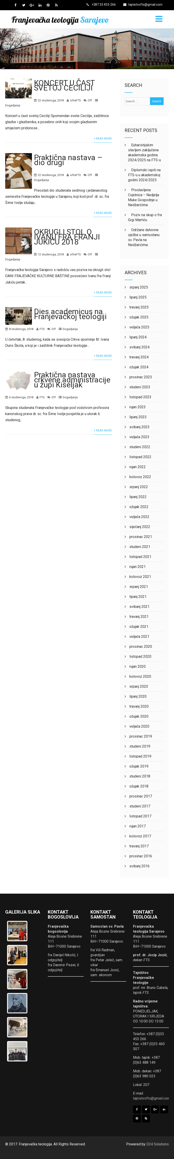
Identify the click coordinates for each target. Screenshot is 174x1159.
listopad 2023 (140, 397)
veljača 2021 (139, 636)
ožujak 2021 (138, 626)
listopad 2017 (140, 816)
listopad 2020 (140, 656)
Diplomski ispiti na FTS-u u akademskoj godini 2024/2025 (144, 175)
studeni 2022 (139, 447)
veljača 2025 (139, 327)
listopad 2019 (140, 756)
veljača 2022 (139, 517)
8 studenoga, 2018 (21, 329)
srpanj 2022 (138, 487)
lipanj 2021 (138, 596)
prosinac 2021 (140, 537)
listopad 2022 (140, 457)
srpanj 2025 (138, 287)
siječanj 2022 (139, 527)
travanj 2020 (139, 706)
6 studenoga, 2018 (21, 397)
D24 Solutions (157, 1144)
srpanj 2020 (138, 686)
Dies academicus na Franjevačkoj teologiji (70, 314)
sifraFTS (75, 100)
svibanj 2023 (139, 427)
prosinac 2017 (140, 796)
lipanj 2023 (138, 417)
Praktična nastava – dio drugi (68, 160)
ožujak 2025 (138, 317)
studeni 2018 (139, 776)
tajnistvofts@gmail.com (142, 4)
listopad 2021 (140, 557)
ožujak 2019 (138, 766)
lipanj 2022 (138, 497)
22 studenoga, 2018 (51, 100)
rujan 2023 (137, 407)
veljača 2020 (139, 726)
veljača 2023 (139, 437)
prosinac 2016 (140, 856)
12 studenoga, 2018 (51, 254)
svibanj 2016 (139, 866)
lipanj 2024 (138, 337)
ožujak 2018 (138, 786)
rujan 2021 (137, 567)
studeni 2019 (139, 746)
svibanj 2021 (139, 606)
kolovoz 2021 (140, 577)
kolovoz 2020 (140, 676)
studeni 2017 (139, 806)
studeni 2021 (139, 547)
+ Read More (103, 138)
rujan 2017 (137, 826)
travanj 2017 (139, 846)
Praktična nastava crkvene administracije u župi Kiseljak (72, 379)
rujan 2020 (137, 666)
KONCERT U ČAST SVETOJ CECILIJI (64, 85)
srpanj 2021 (138, 586)
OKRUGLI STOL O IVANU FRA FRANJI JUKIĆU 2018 (67, 236)
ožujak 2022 (138, 507)
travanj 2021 (139, 616)
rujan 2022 (137, 467)
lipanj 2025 (138, 297)
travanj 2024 (139, 357)
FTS (42, 329)
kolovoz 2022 (140, 477)
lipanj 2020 (138, 696)
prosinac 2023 (140, 377)
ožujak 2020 (138, 716)
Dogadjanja (12, 105)
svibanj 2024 (139, 347)
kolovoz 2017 (140, 836)
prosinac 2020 (140, 646)
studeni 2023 (139, 387)
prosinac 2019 (140, 736)
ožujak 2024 (138, 367)
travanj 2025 (139, 307)
